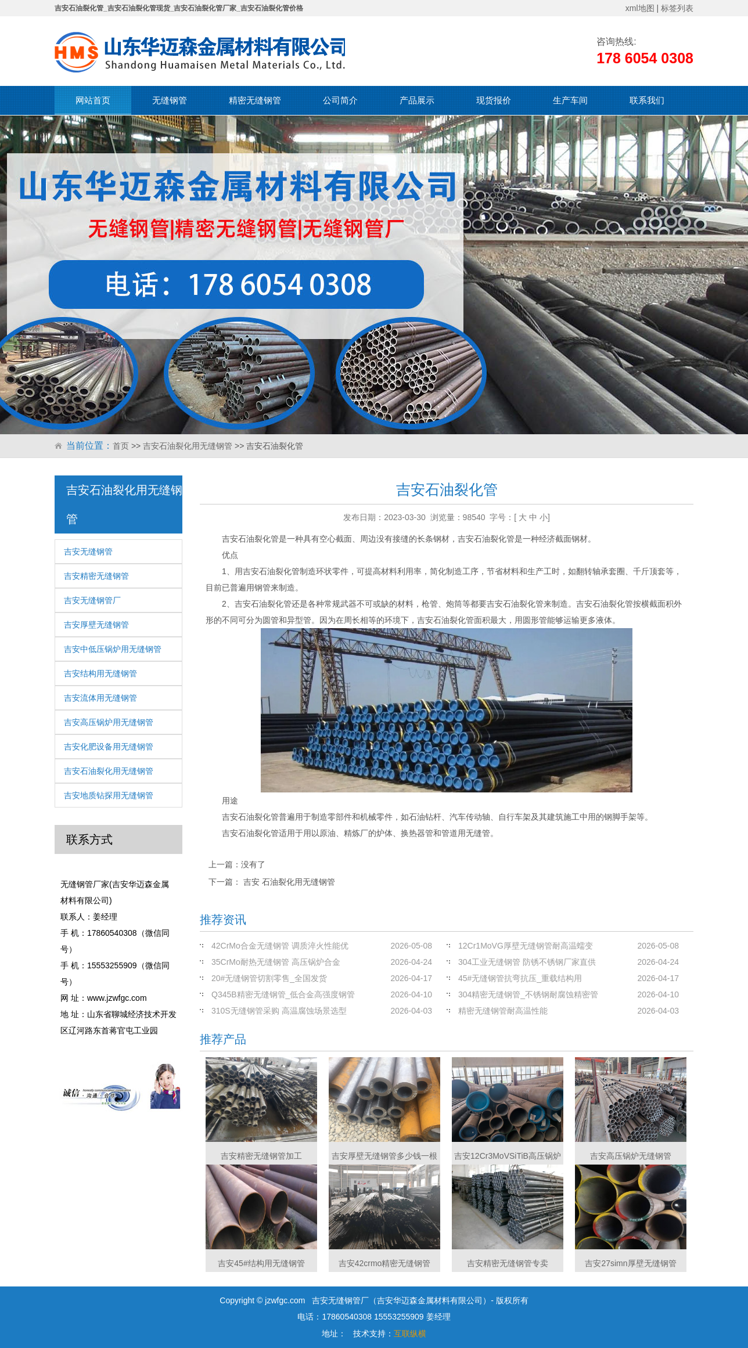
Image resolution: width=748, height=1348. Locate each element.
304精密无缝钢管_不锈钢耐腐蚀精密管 (528, 994)
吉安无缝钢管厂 (92, 600)
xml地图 (639, 8)
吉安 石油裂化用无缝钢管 (289, 881)
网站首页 (92, 100)
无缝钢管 (169, 100)
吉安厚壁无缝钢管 (96, 624)
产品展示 (417, 100)
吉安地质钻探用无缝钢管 (108, 795)
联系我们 (647, 100)
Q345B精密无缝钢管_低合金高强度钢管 (283, 994)
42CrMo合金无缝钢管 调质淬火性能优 (279, 945)
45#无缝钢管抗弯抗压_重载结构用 (520, 978)
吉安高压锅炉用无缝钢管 (108, 722)
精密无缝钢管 (255, 100)
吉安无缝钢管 (88, 551)
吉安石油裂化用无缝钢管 (187, 445)
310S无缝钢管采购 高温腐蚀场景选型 (279, 1010)
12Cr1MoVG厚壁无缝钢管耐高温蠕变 (525, 945)
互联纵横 (410, 1333)
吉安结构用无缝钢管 (100, 673)
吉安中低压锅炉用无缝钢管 (112, 649)
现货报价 (493, 100)
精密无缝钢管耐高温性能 (503, 1010)
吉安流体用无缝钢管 (100, 697)
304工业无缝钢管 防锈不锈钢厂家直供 (527, 962)
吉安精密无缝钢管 (96, 576)
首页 (121, 445)
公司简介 (340, 100)
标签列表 (677, 8)
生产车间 (570, 100)
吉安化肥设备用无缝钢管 (108, 746)
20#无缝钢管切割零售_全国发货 (269, 978)
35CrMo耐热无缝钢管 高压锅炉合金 (275, 962)
